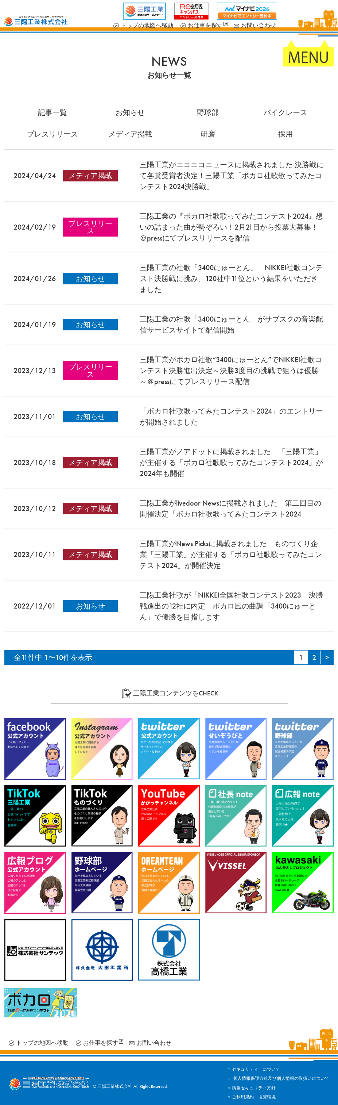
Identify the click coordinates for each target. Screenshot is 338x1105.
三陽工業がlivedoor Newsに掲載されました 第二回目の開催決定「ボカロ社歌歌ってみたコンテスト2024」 (230, 508)
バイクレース (285, 112)
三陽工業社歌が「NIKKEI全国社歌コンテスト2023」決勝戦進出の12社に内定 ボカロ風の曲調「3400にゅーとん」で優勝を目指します (231, 606)
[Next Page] (326, 657)
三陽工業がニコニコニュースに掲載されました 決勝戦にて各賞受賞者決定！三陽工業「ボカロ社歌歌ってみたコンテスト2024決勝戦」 (232, 175)
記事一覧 (52, 112)
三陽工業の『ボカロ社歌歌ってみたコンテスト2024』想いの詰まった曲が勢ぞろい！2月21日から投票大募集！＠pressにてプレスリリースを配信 (231, 227)
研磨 (208, 134)
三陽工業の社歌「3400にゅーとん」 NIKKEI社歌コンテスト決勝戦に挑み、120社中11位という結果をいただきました (231, 278)
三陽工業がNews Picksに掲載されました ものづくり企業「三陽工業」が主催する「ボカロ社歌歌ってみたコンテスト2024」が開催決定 (231, 554)
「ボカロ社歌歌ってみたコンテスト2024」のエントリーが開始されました (231, 416)
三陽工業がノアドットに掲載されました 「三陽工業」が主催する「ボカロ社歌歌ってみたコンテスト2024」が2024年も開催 (231, 462)
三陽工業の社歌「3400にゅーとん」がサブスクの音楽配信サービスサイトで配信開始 (231, 324)
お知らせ (130, 112)
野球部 (208, 112)
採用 (285, 134)
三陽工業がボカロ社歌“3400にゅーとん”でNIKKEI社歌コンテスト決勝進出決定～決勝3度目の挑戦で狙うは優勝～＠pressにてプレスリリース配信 (231, 370)
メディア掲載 (130, 134)
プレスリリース (52, 134)
